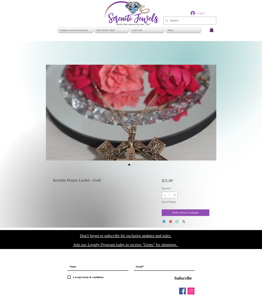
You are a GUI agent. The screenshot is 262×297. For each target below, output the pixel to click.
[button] (211, 29)
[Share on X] (184, 221)
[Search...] (189, 20)
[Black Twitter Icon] (204, 245)
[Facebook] (182, 291)
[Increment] (175, 195)
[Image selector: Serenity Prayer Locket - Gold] (129, 164)
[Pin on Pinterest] (170, 221)
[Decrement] (164, 195)
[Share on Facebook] (164, 221)
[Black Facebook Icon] (197, 245)
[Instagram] (191, 291)
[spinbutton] (170, 195)
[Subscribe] (183, 278)
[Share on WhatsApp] (177, 221)
